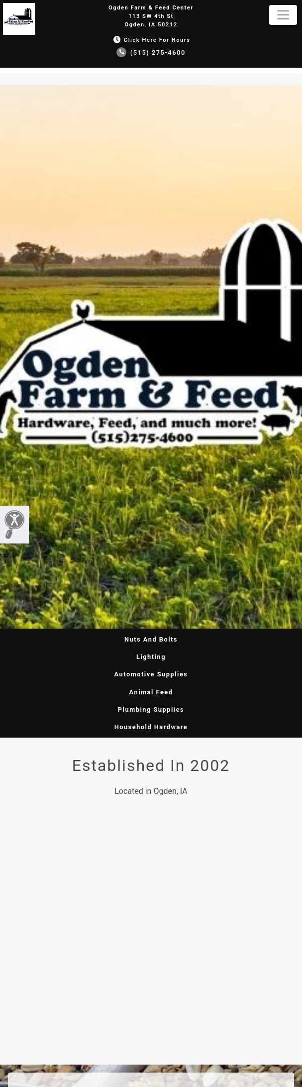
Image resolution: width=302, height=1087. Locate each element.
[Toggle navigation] (283, 15)
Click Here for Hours (150, 40)
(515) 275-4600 (151, 52)
